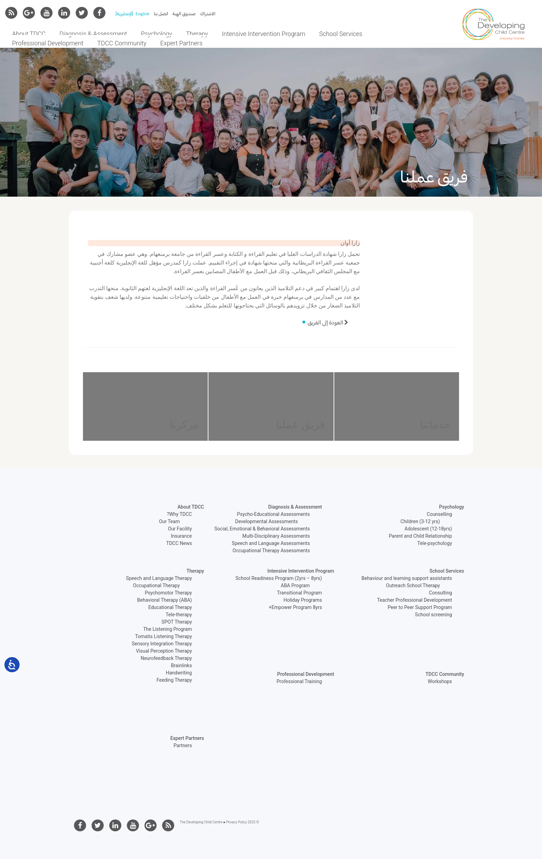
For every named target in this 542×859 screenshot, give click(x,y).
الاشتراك (207, 14)
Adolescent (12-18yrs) (428, 528)
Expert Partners (181, 43)
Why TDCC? (179, 514)
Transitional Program (299, 593)
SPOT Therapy (176, 622)
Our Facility (180, 528)
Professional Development (47, 43)
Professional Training (299, 681)
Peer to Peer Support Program (420, 607)
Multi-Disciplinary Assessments (276, 536)
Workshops (440, 681)
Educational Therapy (170, 607)
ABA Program (295, 585)
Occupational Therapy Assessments (271, 550)
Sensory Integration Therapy (162, 643)
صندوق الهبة (184, 14)
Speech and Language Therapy (159, 578)
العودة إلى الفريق (329, 322)
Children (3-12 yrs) (420, 521)
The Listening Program (167, 629)
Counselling (439, 514)
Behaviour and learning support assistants (407, 578)
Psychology (156, 33)
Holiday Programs (302, 600)
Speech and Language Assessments (271, 543)
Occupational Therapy (156, 585)
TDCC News (179, 543)
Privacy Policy (236, 822)
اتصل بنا (161, 14)
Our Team (169, 521)
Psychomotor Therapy (168, 593)
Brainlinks (181, 665)
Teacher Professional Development (414, 600)
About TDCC (29, 33)
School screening (433, 614)
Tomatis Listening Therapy (163, 636)
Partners (183, 745)
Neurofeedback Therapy (166, 658)
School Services (340, 33)
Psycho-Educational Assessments (273, 514)
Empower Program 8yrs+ (295, 607)
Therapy (197, 33)
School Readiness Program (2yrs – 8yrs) (278, 578)
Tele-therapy (179, 614)
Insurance (181, 536)
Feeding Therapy (174, 680)
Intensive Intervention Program (263, 33)
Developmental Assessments (266, 521)
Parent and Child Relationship (420, 536)
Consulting (440, 593)
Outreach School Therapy (413, 585)
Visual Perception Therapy (164, 651)
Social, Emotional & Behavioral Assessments (262, 528)
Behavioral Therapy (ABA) (164, 600)
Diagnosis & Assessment (93, 33)
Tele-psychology (434, 543)
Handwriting (179, 672)
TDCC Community (121, 43)
